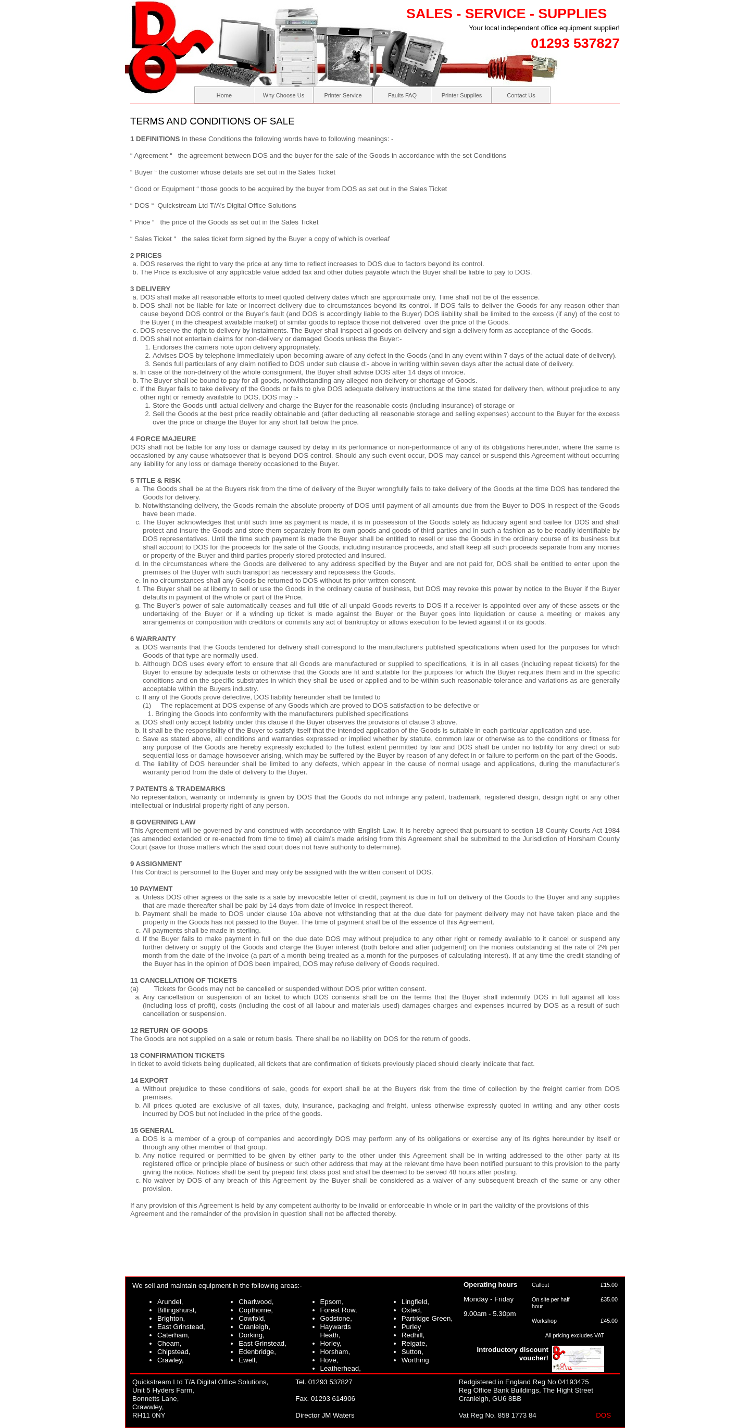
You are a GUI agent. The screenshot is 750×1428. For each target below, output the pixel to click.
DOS (603, 1415)
